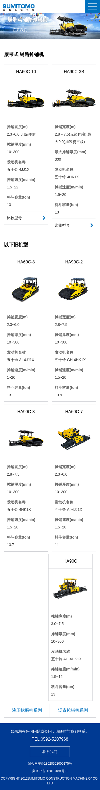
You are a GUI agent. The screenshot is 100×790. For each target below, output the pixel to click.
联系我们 (20, 30)
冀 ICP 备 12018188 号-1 (50, 771)
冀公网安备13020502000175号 (50, 763)
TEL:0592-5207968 (50, 739)
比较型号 (14, 218)
